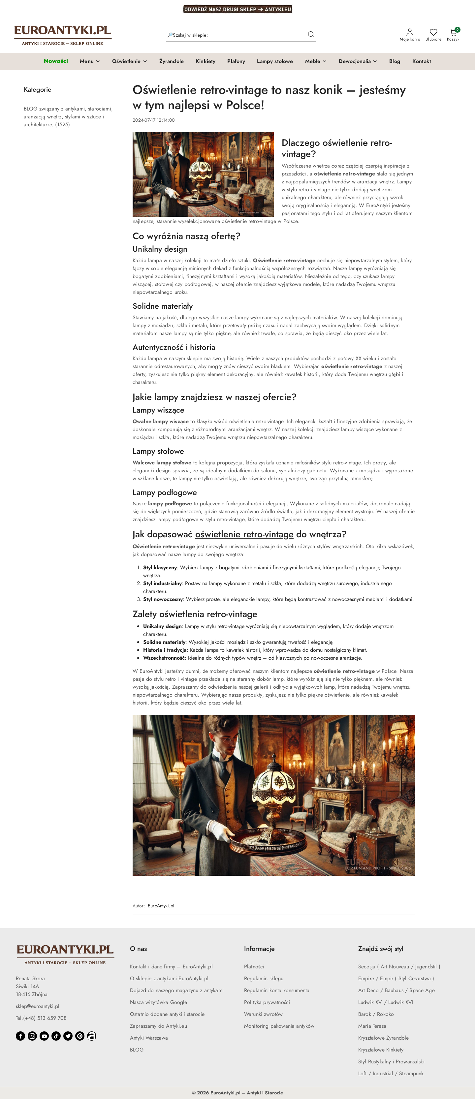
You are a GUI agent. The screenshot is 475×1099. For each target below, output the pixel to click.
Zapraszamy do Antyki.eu (158, 1026)
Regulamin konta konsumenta (276, 990)
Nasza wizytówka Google (158, 1002)
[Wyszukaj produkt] (241, 35)
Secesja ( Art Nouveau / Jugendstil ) (399, 966)
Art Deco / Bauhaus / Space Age (396, 990)
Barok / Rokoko (376, 1014)
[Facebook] (20, 1036)
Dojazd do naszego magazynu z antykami (177, 990)
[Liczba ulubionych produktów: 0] (433, 35)
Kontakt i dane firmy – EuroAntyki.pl (171, 966)
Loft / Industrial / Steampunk (391, 1073)
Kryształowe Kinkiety (380, 1049)
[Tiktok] (56, 1036)
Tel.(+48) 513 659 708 (41, 1018)
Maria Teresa (372, 1026)
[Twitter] (68, 1036)
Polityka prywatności (267, 1002)
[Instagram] (32, 1036)
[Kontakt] (422, 61)
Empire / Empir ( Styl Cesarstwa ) (396, 978)
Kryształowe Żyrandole (383, 1038)
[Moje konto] (410, 35)
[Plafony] (236, 61)
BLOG (137, 1049)
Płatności (254, 966)
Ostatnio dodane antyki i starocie (167, 1014)
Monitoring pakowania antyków (279, 1026)
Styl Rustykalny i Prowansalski (391, 1061)
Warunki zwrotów (263, 1014)
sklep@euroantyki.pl (37, 1006)
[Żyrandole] (171, 61)
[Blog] (395, 61)
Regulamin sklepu (264, 978)
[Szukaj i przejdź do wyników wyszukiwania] (311, 35)
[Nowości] (56, 61)
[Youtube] (44, 1036)
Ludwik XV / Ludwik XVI (386, 1002)
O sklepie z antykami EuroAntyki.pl (169, 978)
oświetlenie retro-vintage (244, 534)
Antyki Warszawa (149, 1038)
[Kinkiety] (205, 61)
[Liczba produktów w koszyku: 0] (453, 35)
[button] (90, 61)
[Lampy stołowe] (275, 61)
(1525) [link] (62, 124)
